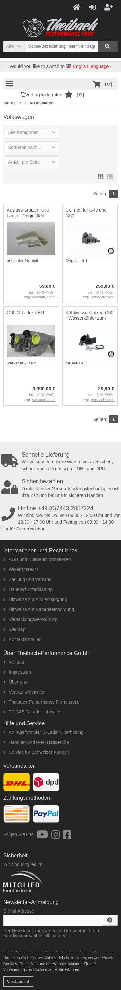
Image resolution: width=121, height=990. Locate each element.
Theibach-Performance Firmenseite (41, 701)
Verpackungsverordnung (30, 619)
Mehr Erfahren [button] (67, 969)
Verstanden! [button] (18, 981)
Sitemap (14, 629)
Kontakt (13, 662)
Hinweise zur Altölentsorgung (35, 599)
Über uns (15, 681)
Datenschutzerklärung (28, 589)
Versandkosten (43, 297)
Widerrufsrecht (20, 569)
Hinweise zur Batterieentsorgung (38, 609)
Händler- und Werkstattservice (36, 742)
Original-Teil (76, 260)
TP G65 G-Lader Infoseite (31, 711)
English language (87, 66)
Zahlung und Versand (27, 579)
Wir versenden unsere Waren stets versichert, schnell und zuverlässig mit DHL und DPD (61, 461)
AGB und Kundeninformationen (37, 559)
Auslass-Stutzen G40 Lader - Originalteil (28, 213)
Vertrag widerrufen (43, 94)
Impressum (17, 672)
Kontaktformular (22, 639)
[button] (13, 46)
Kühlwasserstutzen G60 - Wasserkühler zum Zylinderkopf (90, 318)
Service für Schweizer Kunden (36, 752)
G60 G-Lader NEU (25, 312)
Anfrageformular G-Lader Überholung (43, 732)
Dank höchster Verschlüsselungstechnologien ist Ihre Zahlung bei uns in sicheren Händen (61, 488)
